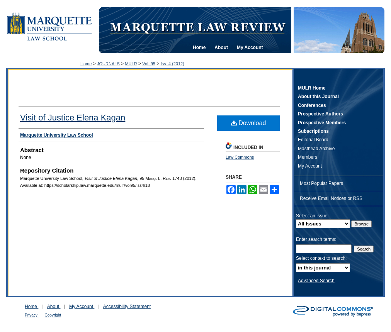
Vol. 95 (148, 63)
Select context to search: (321, 258)
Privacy (32, 315)
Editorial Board (313, 139)
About (54, 306)
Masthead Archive (316, 148)
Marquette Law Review (197, 27)
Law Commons (240, 157)
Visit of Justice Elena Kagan (72, 117)
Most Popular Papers (321, 183)
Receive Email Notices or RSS (331, 198)
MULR (131, 63)
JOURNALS (108, 63)
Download (248, 123)
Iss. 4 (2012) (172, 63)
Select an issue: (312, 216)
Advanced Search (316, 280)
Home (86, 63)
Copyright (53, 315)
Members (307, 157)
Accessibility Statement (127, 306)
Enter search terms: (316, 239)
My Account (310, 166)
